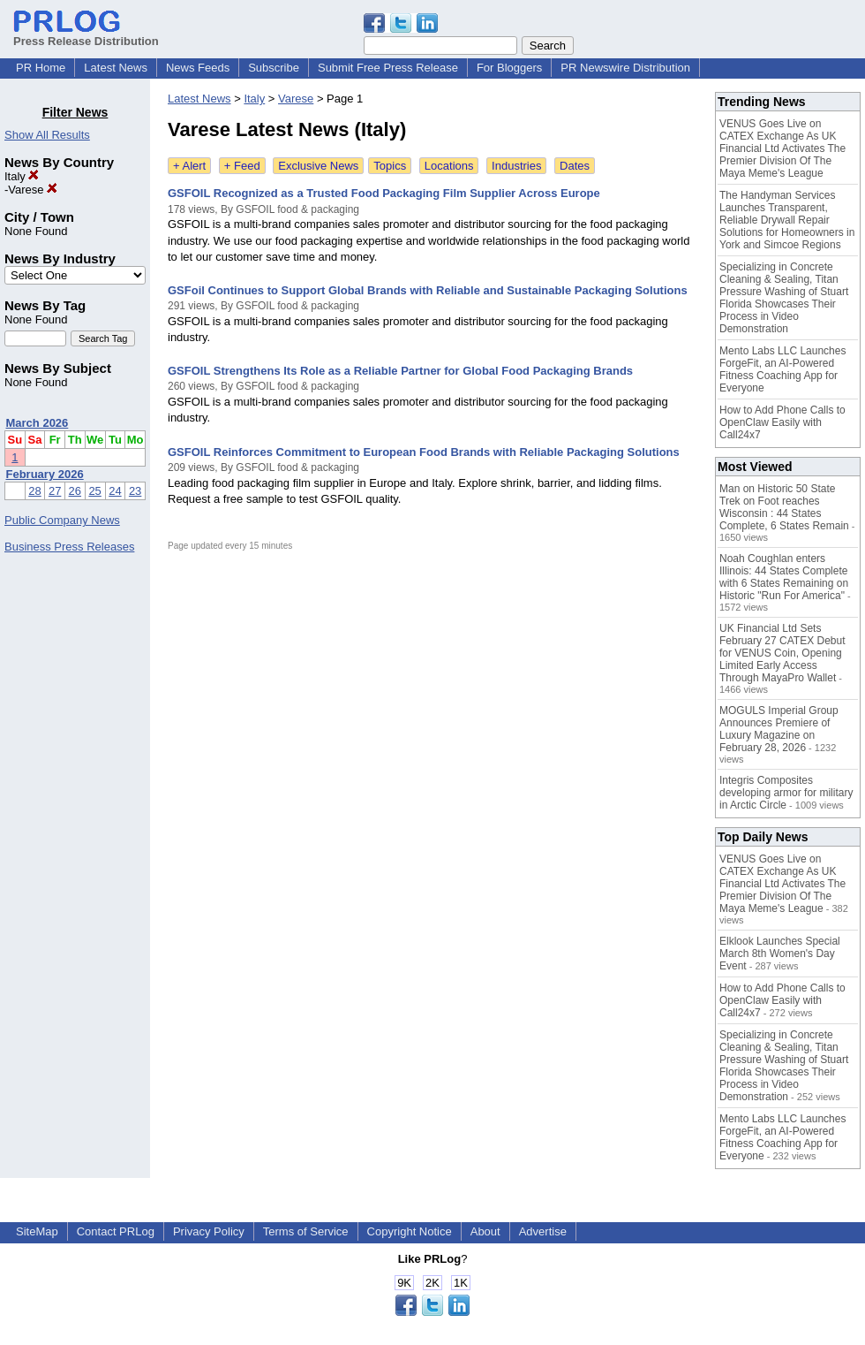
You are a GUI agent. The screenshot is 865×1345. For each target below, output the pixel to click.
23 (135, 491)
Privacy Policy (208, 1231)
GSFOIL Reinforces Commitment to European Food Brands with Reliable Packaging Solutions (424, 452)
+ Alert (189, 165)
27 (55, 491)
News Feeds (197, 67)
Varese (32, 189)
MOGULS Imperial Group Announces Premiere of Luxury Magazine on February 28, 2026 (779, 729)
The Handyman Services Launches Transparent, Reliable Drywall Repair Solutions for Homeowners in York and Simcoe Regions (786, 220)
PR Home (40, 67)
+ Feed (242, 165)
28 (34, 491)
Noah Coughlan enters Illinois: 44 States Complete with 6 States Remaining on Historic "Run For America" (783, 577)
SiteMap (37, 1231)
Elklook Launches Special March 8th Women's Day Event (779, 953)
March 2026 (37, 422)
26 (75, 491)
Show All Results (47, 134)
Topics (389, 165)
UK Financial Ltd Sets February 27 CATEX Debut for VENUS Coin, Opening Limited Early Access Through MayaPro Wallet (782, 653)
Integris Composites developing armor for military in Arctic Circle (786, 792)
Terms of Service (306, 1231)
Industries (516, 165)
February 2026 (45, 474)
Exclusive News (318, 165)
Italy (21, 176)
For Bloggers (509, 67)
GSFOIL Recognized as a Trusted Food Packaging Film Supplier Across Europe (384, 193)
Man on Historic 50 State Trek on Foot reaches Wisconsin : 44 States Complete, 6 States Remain (784, 507)
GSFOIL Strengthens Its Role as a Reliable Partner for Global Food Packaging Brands (400, 370)
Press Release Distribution (86, 34)
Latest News (115, 67)
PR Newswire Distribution (625, 67)
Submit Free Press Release (388, 67)
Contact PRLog (115, 1231)
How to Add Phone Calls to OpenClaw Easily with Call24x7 (782, 422)
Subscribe (273, 67)
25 (94, 491)
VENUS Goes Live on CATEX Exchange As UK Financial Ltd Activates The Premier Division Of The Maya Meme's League (782, 148)
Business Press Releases (69, 546)
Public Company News (62, 520)
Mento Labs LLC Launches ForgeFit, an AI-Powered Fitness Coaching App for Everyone (782, 369)
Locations (449, 165)
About (485, 1231)
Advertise (543, 1231)
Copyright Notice (409, 1231)
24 (115, 491)
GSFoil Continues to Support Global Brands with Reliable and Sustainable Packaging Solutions (428, 290)
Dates (575, 165)
